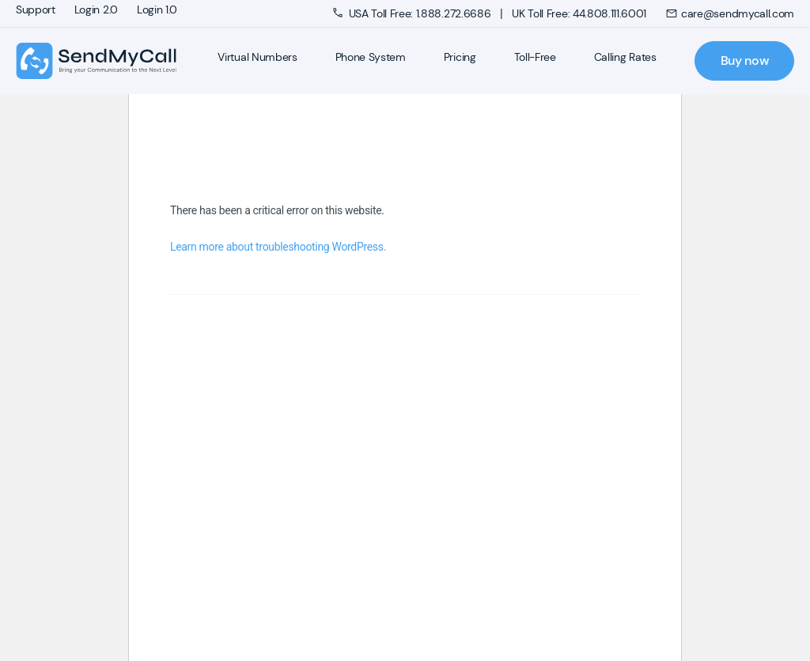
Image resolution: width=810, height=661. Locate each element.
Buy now (745, 60)
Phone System (370, 57)
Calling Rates (625, 57)
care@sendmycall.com (729, 13)
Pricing (460, 57)
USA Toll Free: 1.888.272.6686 (413, 13)
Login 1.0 (157, 9)
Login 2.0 (96, 9)
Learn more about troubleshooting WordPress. (278, 246)
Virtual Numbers (257, 57)
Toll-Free (535, 57)
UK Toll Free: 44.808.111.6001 (579, 13)
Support (35, 9)
